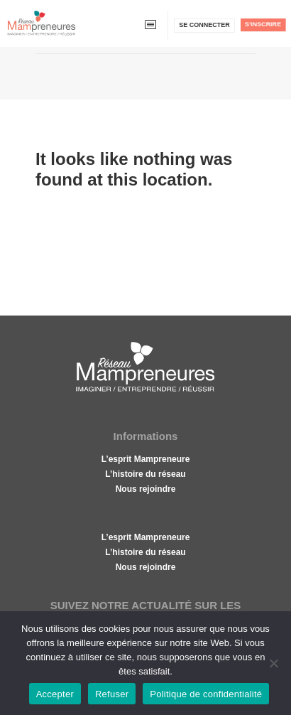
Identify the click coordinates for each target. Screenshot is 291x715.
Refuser (111, 694)
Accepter (55, 694)
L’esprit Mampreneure (145, 459)
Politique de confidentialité (206, 694)
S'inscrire (263, 24)
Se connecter (204, 24)
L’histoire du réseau (145, 474)
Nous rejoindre (146, 489)
